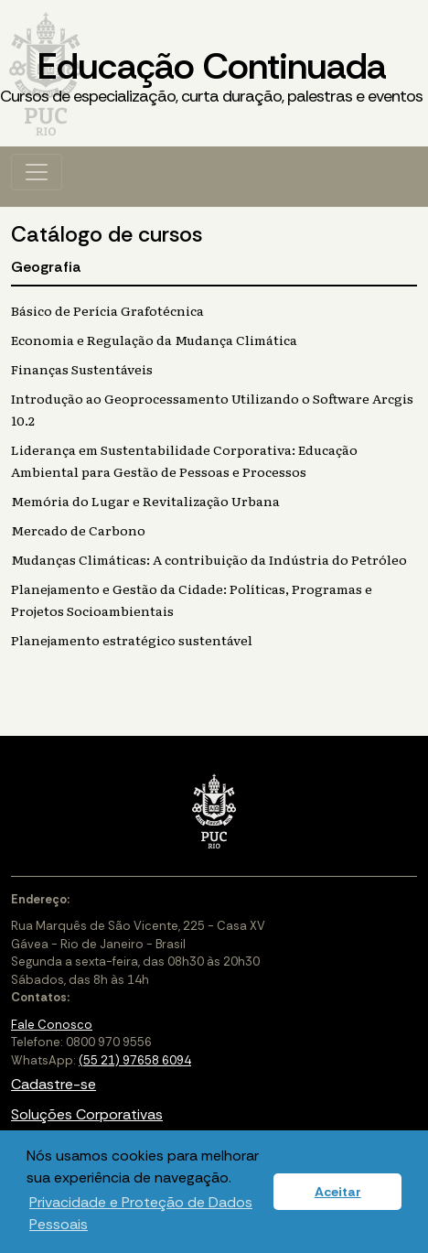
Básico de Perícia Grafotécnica (107, 310)
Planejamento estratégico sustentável (131, 640)
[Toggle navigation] (36, 172)
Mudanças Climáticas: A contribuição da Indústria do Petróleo (209, 559)
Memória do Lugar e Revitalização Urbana (145, 500)
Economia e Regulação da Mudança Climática (154, 339)
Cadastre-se (53, 1084)
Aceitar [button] (338, 1191)
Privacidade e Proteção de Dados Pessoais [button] (140, 1213)
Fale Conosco (51, 1024)
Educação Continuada (211, 75)
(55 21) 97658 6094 (135, 1060)
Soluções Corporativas (87, 1114)
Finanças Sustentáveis (82, 369)
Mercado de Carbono (78, 530)
